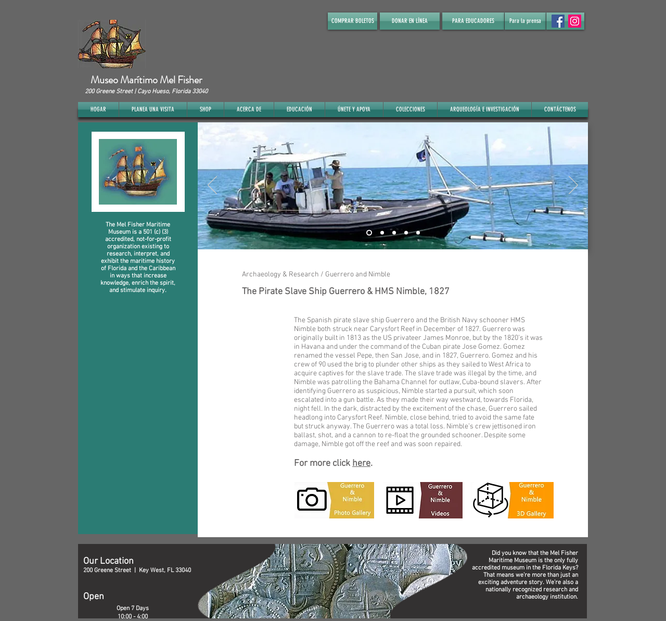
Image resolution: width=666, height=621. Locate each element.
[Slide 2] (382, 232)
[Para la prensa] (525, 21)
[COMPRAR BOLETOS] (352, 21)
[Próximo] (573, 186)
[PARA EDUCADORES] (473, 21)
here (361, 463)
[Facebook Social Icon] (558, 21)
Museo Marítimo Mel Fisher (146, 79)
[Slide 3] (394, 232)
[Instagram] (574, 21)
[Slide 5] (418, 232)
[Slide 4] (406, 232)
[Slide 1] (369, 232)
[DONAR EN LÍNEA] (410, 21)
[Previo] (212, 186)
